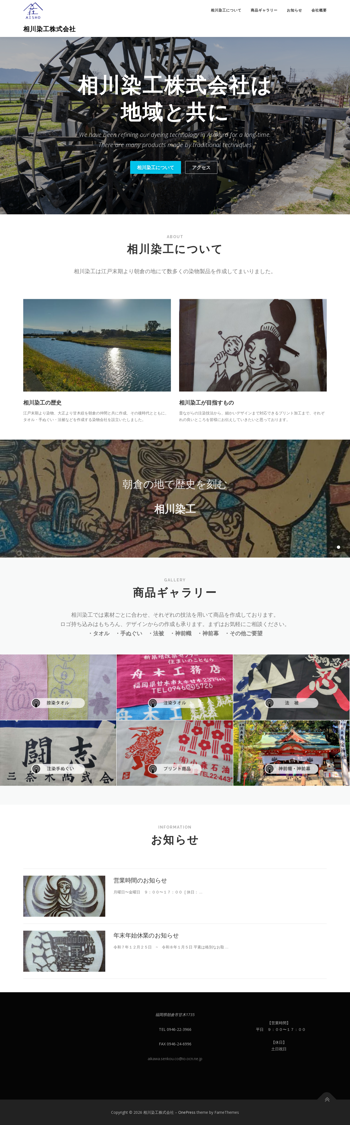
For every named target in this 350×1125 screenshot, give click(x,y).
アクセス (201, 167)
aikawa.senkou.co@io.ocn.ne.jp (175, 1058)
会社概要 (319, 10)
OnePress (187, 1112)
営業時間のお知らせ (140, 939)
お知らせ (294, 10)
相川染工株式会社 (49, 29)
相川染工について (226, 10)
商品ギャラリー (264, 10)
